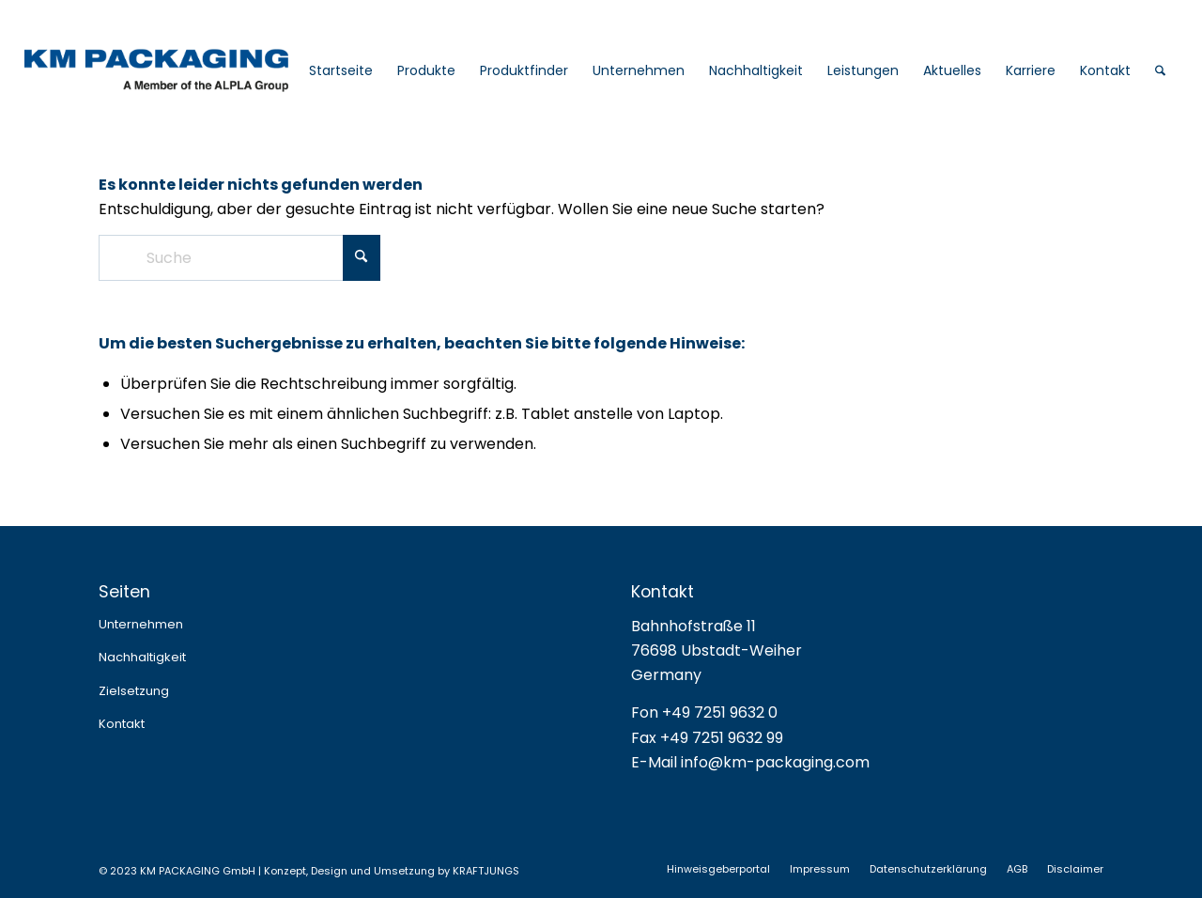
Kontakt (122, 724)
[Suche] (1160, 70)
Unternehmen (141, 624)
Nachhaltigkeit (142, 657)
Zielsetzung (134, 691)
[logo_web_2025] (198, 70)
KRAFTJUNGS (486, 870)
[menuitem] (341, 70)
